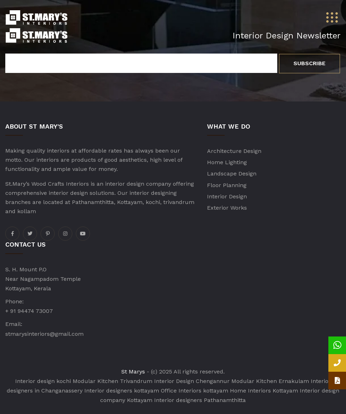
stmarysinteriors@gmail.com (44, 333)
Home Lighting (227, 162)
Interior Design (227, 196)
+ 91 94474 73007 (29, 311)
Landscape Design (231, 173)
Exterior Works (227, 207)
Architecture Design (234, 151)
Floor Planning (227, 185)
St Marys (133, 371)
